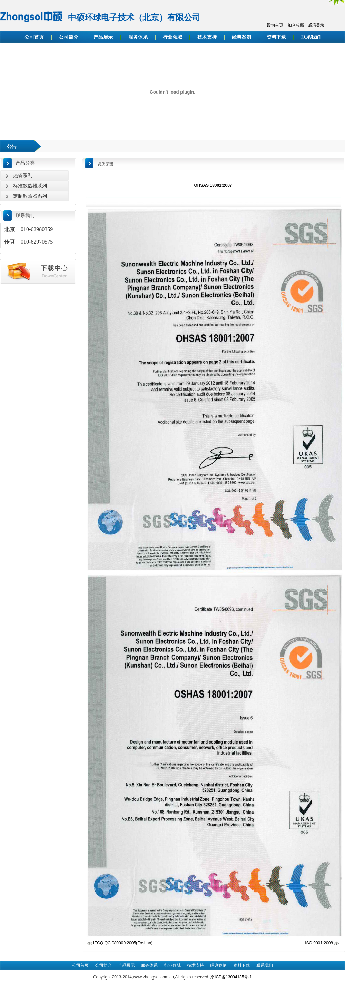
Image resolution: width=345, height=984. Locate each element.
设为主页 (275, 25)
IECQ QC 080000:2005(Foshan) (122, 943)
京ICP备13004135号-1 (231, 977)
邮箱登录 (316, 25)
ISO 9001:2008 (322, 943)
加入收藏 (296, 25)
